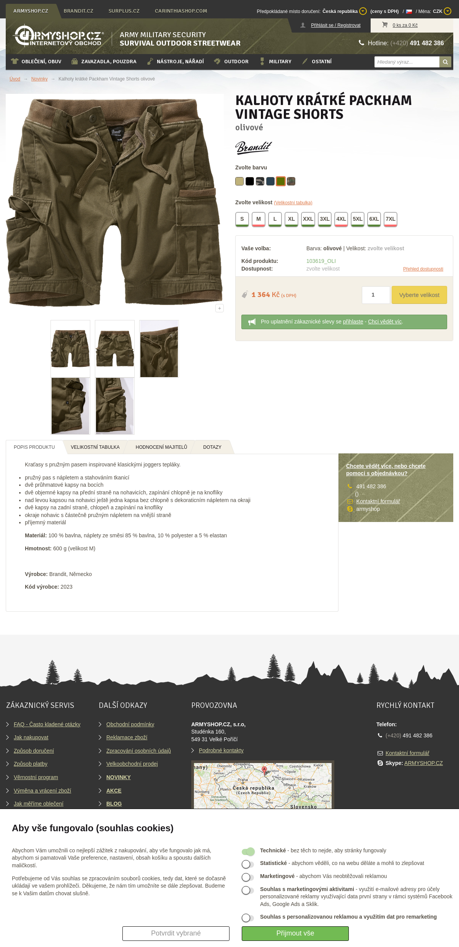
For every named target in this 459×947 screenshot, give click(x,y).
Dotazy (212, 447)
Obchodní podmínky (130, 724)
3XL (325, 220)
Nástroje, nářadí (175, 61)
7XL (390, 220)
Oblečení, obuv (35, 61)
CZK (442, 11)
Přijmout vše (295, 933)
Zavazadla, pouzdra (103, 61)
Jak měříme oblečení (38, 804)
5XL (358, 220)
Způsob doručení (34, 751)
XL (291, 220)
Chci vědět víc (385, 321)
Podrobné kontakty (221, 750)
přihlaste (353, 321)
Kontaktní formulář (378, 501)
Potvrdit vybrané (176, 933)
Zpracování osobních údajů (138, 751)
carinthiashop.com (181, 11)
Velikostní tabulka (95, 447)
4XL (341, 220)
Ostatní (316, 61)
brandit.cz (78, 11)
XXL (308, 220)
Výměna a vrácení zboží (42, 791)
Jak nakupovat (31, 737)
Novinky (39, 79)
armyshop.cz (30, 11)
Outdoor (231, 61)
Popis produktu (34, 447)
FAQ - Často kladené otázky (47, 724)
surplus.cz (124, 11)
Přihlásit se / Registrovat (335, 25)
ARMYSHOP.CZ (423, 763)
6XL (374, 220)
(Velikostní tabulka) (293, 202)
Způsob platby (30, 764)
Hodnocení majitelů (161, 447)
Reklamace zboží (126, 737)
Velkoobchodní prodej (132, 764)
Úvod (15, 79)
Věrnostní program (36, 777)
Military (274, 61)
